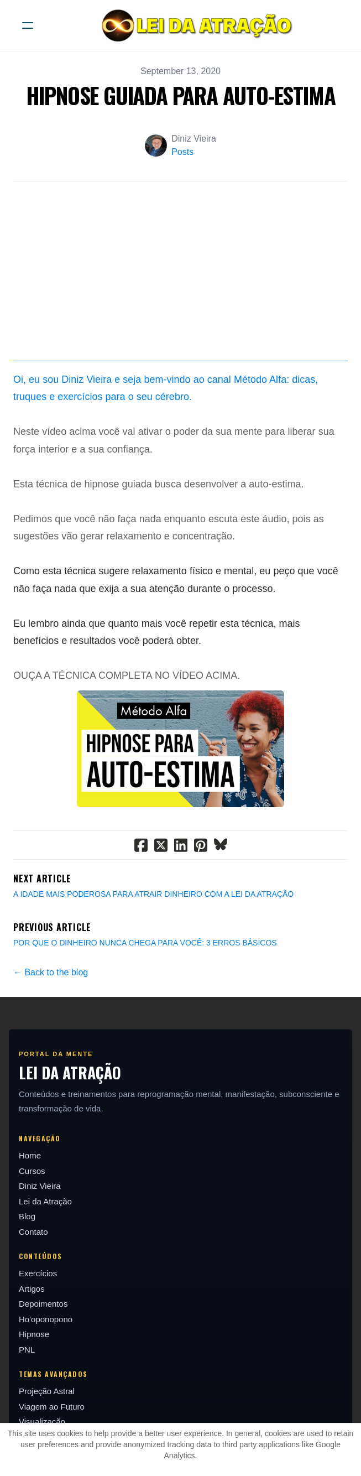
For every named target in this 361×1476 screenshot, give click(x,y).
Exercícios (38, 1273)
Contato (33, 1231)
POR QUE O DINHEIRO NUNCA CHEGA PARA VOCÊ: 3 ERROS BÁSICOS (145, 942)
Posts (182, 152)
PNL (27, 1349)
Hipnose (34, 1334)
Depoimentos (43, 1303)
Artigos (32, 1288)
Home (30, 1155)
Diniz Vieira (40, 1186)
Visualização (42, 1421)
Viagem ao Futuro (52, 1406)
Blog (27, 1216)
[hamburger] (27, 25)
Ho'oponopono (45, 1319)
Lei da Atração (45, 1201)
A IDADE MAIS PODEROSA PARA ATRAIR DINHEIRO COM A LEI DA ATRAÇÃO (153, 894)
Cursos (32, 1171)
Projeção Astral (47, 1391)
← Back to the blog (50, 972)
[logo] (195, 25)
